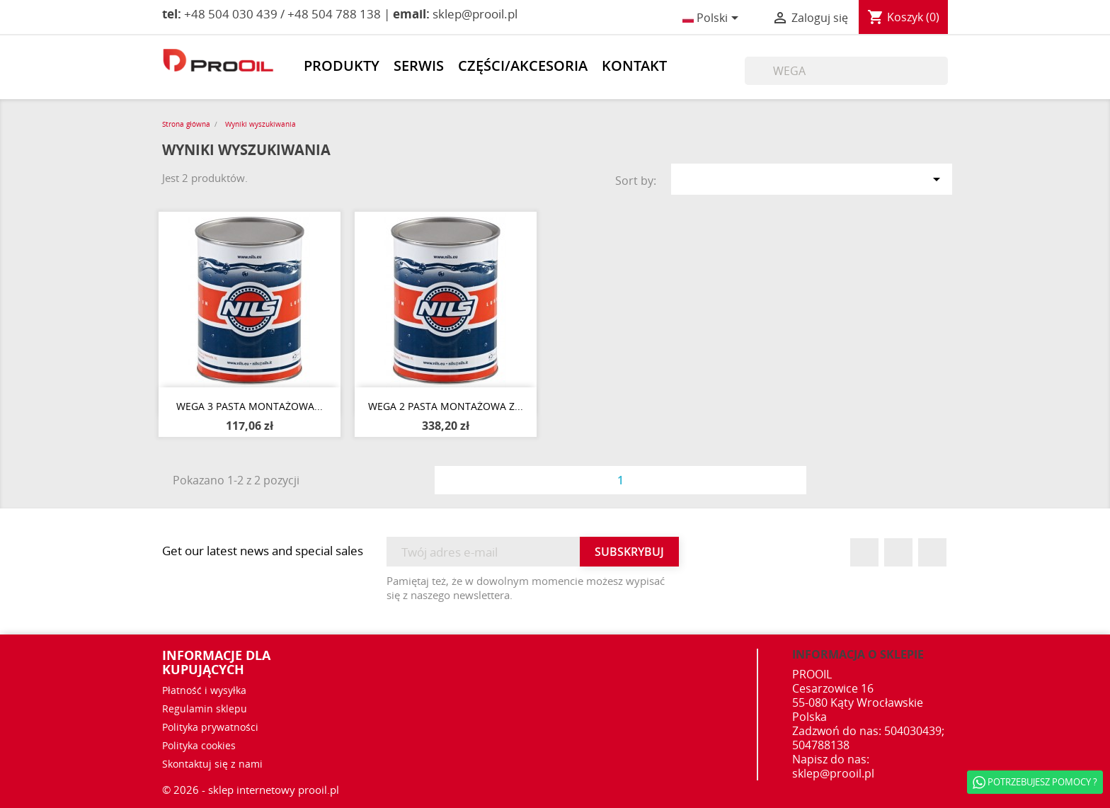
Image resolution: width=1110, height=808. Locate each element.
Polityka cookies (199, 745)
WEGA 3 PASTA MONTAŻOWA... (249, 406)
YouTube (898, 552)
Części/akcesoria (523, 66)
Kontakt (634, 66)
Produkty (341, 66)
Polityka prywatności (210, 727)
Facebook (864, 552)
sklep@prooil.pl (833, 773)
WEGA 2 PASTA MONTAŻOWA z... (445, 406)
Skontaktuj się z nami (212, 763)
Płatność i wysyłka (204, 690)
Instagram (932, 552)
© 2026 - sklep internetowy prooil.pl (250, 790)
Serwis (419, 66)
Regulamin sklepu (204, 708)
